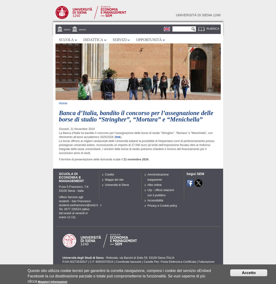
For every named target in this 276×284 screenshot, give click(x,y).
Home (63, 103)
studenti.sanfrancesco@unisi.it (80, 205)
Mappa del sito (114, 179)
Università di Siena (117, 185)
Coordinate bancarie (128, 261)
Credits (109, 174)
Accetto (249, 274)
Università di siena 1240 (198, 15)
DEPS (67, 29)
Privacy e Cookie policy (162, 205)
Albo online (155, 185)
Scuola (66, 40)
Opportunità (149, 40)
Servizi (120, 40)
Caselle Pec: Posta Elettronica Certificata (170, 261)
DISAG (82, 29)
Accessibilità (155, 200)
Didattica (93, 40)
